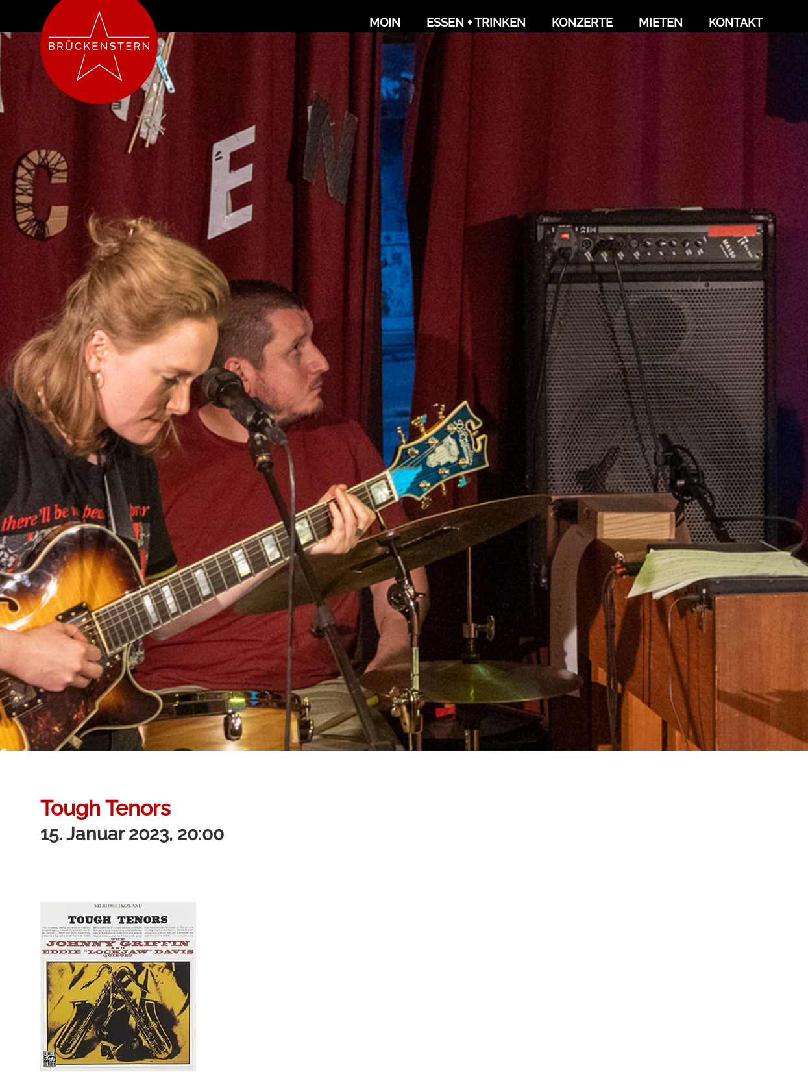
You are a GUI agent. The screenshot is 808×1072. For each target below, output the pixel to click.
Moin (384, 22)
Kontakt (736, 22)
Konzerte (582, 22)
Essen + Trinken (476, 22)
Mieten (661, 22)
